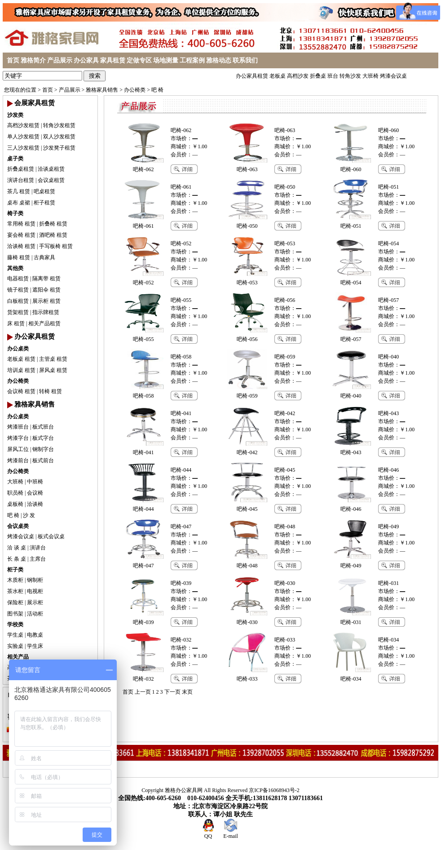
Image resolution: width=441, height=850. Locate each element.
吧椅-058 (181, 357)
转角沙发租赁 (59, 125)
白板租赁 (18, 301)
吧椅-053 (284, 243)
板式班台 (43, 427)
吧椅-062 (181, 130)
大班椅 (370, 76)
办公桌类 (18, 348)
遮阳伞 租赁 (46, 290)
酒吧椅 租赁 (53, 235)
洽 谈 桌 (16, 548)
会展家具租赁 (34, 102)
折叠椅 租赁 (53, 224)
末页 (187, 692)
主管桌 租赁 (53, 359)
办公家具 (86, 60)
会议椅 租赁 (21, 391)
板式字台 (43, 438)
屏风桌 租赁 (53, 370)
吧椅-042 (284, 413)
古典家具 (44, 257)
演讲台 (38, 548)
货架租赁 (18, 312)
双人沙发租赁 (59, 136)
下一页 (172, 692)
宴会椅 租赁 (21, 235)
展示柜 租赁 (46, 301)
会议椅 (35, 493)
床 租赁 (16, 323)
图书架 (15, 614)
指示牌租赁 (45, 312)
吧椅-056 (284, 300)
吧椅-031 (388, 583)
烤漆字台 (18, 438)
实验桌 (15, 646)
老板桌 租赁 (21, 359)
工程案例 (192, 60)
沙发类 (15, 115)
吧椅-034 (388, 640)
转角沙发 (350, 76)
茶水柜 (15, 591)
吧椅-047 (181, 526)
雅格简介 (33, 60)
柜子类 (15, 570)
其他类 (15, 268)
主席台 (38, 559)
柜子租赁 (44, 202)
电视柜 (35, 591)
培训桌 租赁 (21, 370)
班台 (332, 76)
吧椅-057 (388, 300)
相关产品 (18, 657)
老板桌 (277, 76)
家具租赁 (112, 60)
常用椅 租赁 (21, 224)
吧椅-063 (284, 130)
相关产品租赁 (44, 323)
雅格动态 (218, 60)
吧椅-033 (284, 640)
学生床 (35, 646)
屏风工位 (18, 449)
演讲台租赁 (20, 180)
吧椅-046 (388, 470)
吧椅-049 (388, 526)
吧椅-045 (284, 470)
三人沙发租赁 (23, 148)
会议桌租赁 (51, 180)
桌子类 (15, 158)
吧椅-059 (284, 357)
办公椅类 (135, 90)
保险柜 (15, 602)
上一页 (143, 692)
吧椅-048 (284, 526)
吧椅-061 (181, 187)
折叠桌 (318, 76)
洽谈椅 (35, 504)
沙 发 (29, 515)
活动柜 (35, 614)
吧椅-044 (181, 470)
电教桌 (35, 635)
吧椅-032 (181, 640)
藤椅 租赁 (18, 257)
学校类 (15, 624)
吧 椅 (157, 90)
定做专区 (139, 60)
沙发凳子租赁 (59, 148)
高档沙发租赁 (23, 125)
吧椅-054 (388, 243)
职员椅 (15, 493)
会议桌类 (18, 526)
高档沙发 (298, 76)
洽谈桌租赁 (51, 169)
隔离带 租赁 (46, 278)
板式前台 (43, 460)
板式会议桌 (51, 536)
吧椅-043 (388, 413)
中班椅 (35, 481)
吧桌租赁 (44, 191)
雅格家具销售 (102, 90)
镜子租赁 (18, 290)
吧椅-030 (284, 583)
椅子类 (15, 213)
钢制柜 (35, 580)
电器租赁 (18, 278)
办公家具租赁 (252, 76)
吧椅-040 (388, 357)
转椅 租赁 (50, 391)
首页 (13, 60)
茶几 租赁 (18, 191)
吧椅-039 (181, 583)
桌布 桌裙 (18, 202)
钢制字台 (43, 449)
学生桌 (15, 635)
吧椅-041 (181, 413)
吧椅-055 (181, 300)
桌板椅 (15, 504)
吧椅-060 (388, 130)
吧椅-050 (284, 187)
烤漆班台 (18, 427)
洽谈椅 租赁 (21, 246)
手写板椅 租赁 (56, 246)
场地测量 (165, 60)
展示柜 (35, 602)
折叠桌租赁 (20, 169)
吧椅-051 (388, 187)
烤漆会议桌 (393, 76)
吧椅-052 (181, 243)
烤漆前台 (18, 460)
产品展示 (59, 60)
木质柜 (15, 580)
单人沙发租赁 (23, 136)
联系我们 (245, 60)
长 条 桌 (16, 559)
